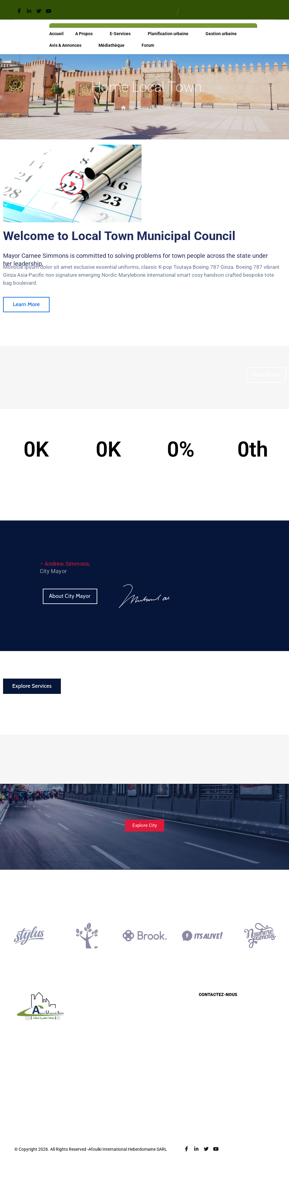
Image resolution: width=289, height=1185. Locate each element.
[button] (72, 184)
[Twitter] (39, 11)
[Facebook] (19, 11)
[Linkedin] (29, 11)
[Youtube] (49, 11)
